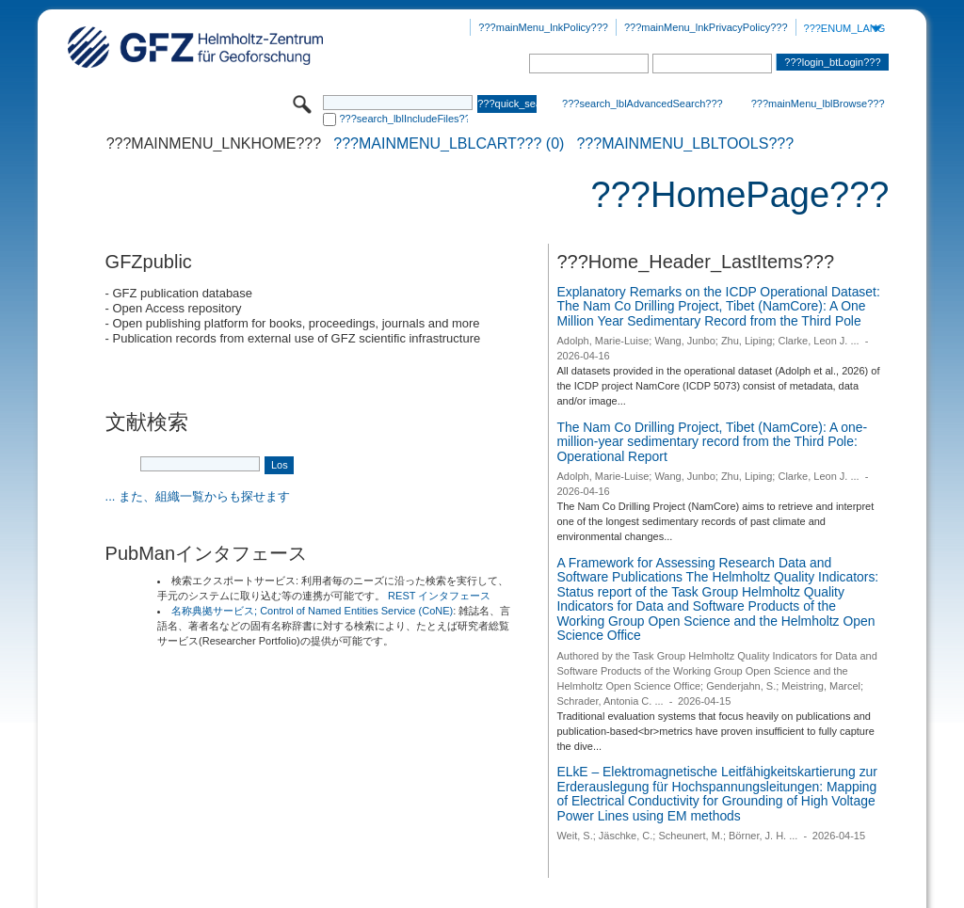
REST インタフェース (439, 595)
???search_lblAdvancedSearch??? (642, 103)
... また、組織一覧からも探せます (197, 496)
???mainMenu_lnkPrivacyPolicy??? (706, 27)
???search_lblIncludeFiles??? (403, 118)
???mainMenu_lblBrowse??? (818, 103)
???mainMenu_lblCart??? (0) (448, 143)
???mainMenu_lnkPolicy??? (543, 27)
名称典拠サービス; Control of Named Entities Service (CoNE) (312, 610)
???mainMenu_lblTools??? (685, 143)
